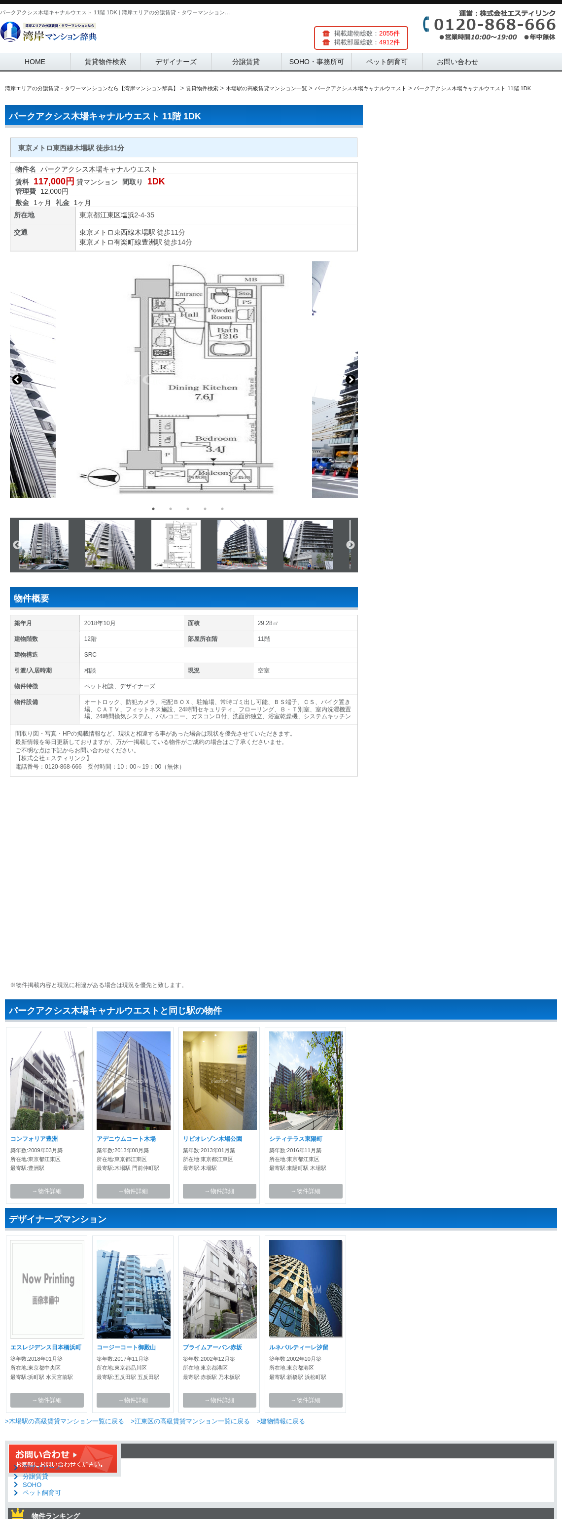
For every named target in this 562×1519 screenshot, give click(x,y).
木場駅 (145, 232)
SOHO (32, 1484)
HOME (35, 62)
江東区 (110, 215)
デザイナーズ (176, 62)
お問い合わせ (457, 62)
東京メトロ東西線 (107, 232)
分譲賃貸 (246, 62)
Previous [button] (17, 380)
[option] (184, 379)
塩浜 (128, 215)
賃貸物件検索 (105, 62)
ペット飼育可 (387, 62)
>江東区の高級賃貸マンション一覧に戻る (190, 1421)
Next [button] (350, 380)
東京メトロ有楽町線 (110, 242)
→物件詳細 (47, 1191)
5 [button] (222, 509)
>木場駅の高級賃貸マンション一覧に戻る (64, 1421)
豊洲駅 (151, 242)
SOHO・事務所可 (316, 62)
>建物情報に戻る (280, 1421)
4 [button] (205, 509)
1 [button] (153, 509)
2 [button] (171, 509)
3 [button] (188, 509)
